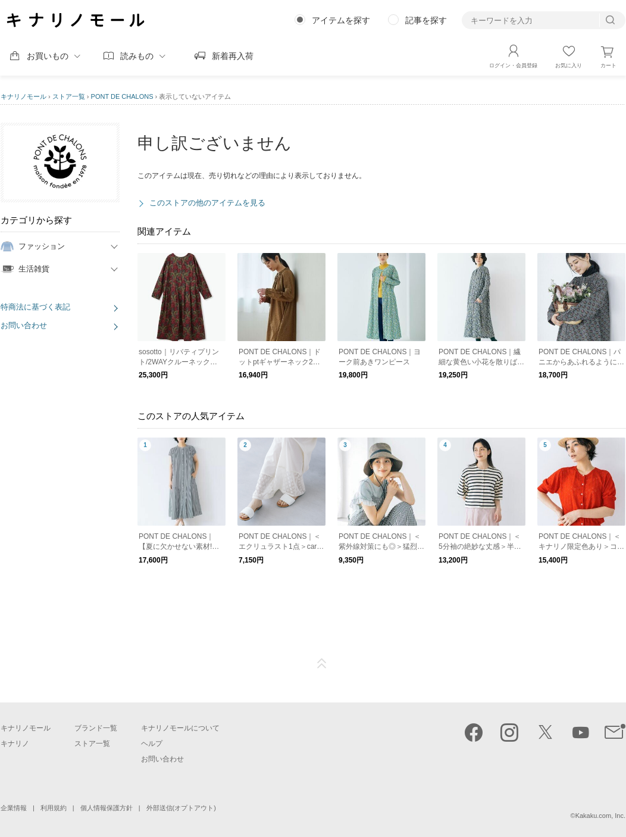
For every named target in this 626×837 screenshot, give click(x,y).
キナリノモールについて (180, 728)
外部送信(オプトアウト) (181, 807)
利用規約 (53, 807)
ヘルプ (151, 743)
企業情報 (14, 807)
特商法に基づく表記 (35, 306)
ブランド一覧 (95, 728)
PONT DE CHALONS (122, 96)
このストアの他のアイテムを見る (207, 202)
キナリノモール (23, 96)
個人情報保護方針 (106, 807)
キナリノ (15, 743)
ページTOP (322, 664)
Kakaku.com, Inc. (600, 815)
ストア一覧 (68, 96)
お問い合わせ (24, 325)
